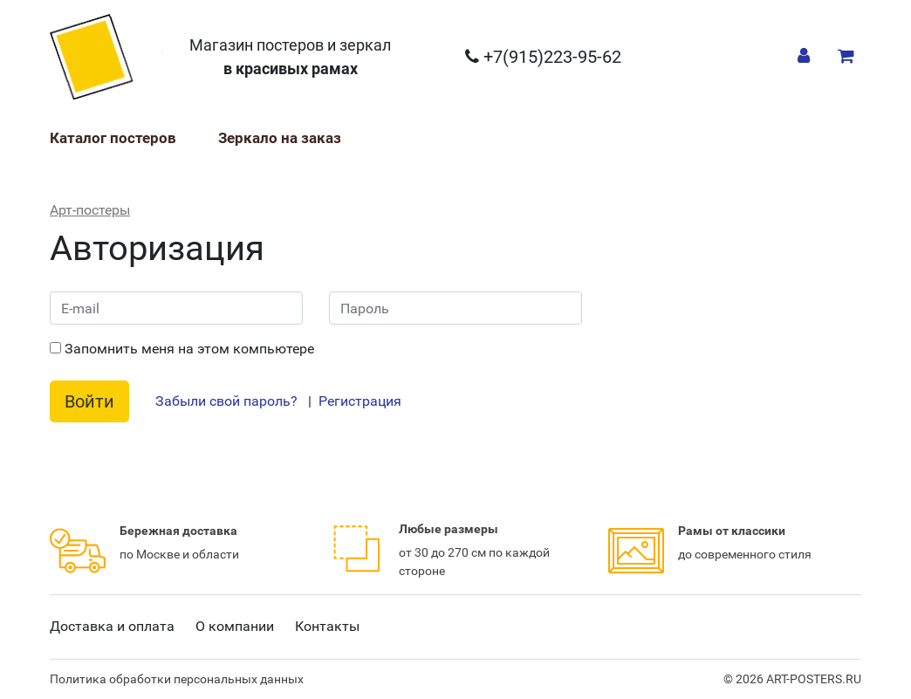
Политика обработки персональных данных (177, 679)
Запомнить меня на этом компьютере (182, 348)
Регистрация (360, 401)
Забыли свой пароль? (226, 401)
